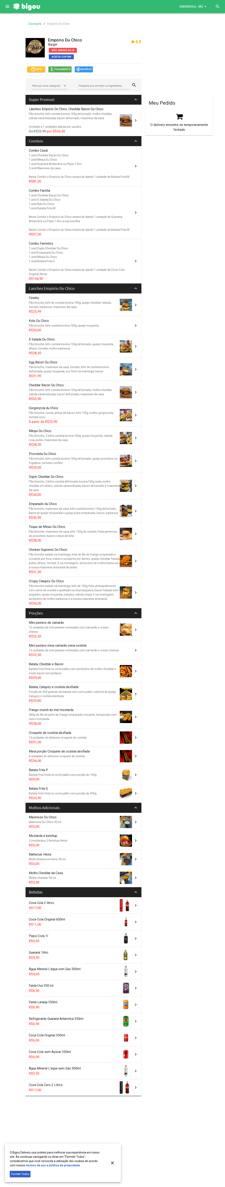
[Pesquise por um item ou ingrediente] (104, 86)
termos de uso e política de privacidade (53, 1165)
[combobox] (49, 86)
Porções (36, 613)
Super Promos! (42, 99)
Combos (36, 140)
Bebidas (36, 892)
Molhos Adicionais (44, 807)
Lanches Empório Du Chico (52, 288)
